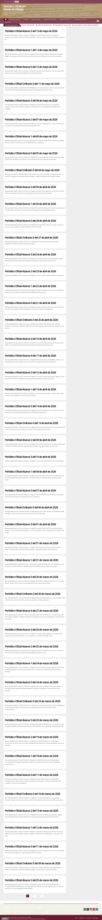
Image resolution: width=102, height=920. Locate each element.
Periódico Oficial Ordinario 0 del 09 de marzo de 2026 (32, 863)
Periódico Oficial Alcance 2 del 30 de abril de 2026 (30, 187)
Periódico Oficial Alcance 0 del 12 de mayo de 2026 (31, 67)
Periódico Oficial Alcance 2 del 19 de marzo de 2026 (31, 737)
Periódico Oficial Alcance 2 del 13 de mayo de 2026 (31, 31)
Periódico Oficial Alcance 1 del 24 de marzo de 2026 (31, 663)
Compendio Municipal (80, 19)
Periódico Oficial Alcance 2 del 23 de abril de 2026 (30, 271)
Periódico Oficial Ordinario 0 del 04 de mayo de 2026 (32, 170)
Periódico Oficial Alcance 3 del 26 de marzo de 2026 (31, 629)
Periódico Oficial (14, 19)
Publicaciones (36, 19)
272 (38, 896)
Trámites (26, 19)
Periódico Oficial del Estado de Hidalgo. (34, 919)
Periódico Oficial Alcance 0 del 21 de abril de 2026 (30, 303)
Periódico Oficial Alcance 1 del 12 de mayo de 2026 (31, 50)
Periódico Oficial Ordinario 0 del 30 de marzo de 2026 (32, 594)
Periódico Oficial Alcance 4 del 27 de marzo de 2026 (31, 610)
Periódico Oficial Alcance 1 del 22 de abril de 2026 (30, 286)
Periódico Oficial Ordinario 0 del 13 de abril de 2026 (31, 423)
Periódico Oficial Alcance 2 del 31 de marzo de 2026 (31, 543)
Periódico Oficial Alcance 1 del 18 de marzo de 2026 (31, 756)
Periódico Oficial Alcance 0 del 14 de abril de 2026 (30, 406)
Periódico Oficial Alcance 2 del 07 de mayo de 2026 (31, 119)
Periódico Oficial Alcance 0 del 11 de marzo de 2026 (31, 846)
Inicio (76, 918)
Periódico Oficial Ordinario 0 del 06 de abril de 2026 (31, 507)
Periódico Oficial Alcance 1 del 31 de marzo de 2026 (31, 560)
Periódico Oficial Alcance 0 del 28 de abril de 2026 (30, 220)
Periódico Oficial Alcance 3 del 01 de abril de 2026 (30, 524)
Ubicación (81, 918)
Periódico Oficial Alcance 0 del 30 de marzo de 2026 (31, 577)
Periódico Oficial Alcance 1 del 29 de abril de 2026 (30, 204)
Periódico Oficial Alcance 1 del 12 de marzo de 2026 (31, 827)
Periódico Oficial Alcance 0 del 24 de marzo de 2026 (31, 682)
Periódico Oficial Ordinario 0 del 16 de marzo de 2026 (32, 794)
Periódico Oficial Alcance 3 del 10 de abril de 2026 (30, 457)
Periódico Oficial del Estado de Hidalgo (14, 8)
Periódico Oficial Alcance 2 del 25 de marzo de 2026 (31, 646)
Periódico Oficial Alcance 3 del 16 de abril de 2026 (30, 338)
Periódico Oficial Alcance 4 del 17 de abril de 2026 (30, 355)
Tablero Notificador (49, 19)
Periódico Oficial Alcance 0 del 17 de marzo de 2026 (31, 775)
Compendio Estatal (65, 19)
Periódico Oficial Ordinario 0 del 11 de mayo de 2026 (32, 83)
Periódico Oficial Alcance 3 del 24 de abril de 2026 (30, 254)
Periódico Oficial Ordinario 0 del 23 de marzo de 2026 (32, 701)
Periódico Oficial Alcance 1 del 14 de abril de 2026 (30, 389)
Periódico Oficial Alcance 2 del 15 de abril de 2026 (30, 372)
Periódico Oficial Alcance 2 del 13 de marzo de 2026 (31, 810)
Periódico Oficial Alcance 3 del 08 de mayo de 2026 (31, 100)
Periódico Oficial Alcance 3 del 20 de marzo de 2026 (31, 720)
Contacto (8, 22)
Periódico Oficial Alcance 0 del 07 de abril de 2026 (30, 490)
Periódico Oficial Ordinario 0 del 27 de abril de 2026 (31, 237)
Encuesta (88, 918)
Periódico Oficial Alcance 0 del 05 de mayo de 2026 (31, 153)
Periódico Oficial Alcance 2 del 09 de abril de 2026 (30, 440)
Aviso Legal (95, 918)
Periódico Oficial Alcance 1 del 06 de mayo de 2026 (31, 136)
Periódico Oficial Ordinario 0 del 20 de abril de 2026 (31, 320)
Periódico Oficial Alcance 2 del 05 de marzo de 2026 (31, 880)
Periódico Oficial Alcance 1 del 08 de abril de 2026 (30, 471)
